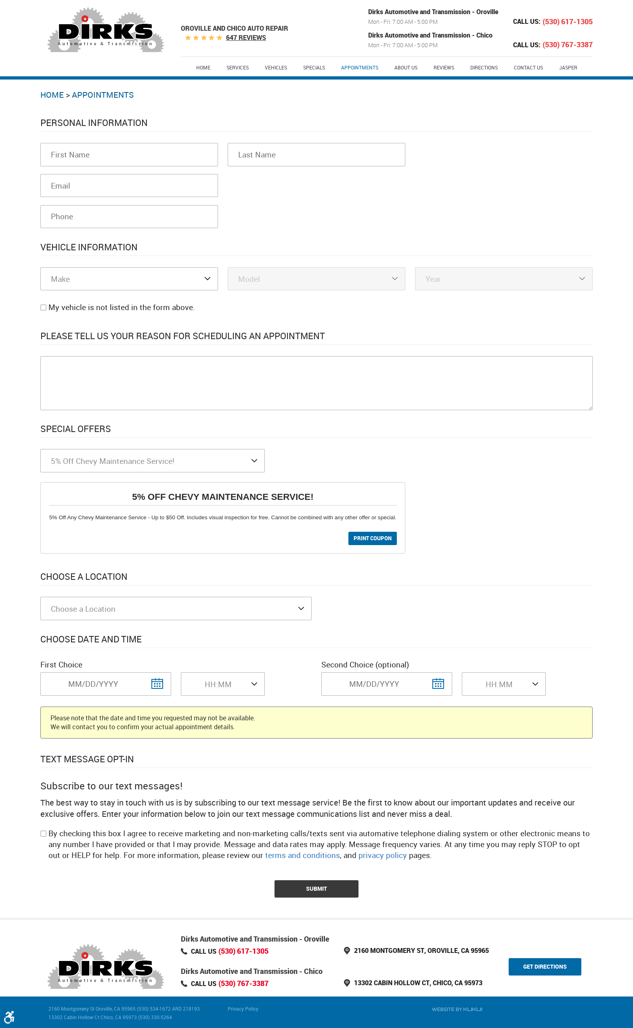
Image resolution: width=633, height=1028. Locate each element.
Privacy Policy (243, 1008)
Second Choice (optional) (365, 664)
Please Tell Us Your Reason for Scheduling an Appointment (182, 335)
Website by (457, 1009)
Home (203, 67)
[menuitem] (203, 67)
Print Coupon (373, 538)
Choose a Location (84, 576)
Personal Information (94, 122)
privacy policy (382, 855)
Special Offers (75, 428)
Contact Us (528, 67)
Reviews (444, 67)
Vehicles (276, 67)
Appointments (359, 67)
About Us (405, 67)
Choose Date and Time (91, 639)
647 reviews (246, 37)
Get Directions (545, 966)
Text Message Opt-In (87, 759)
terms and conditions (302, 855)
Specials (314, 67)
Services (237, 67)
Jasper (568, 67)
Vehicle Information (89, 247)
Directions (484, 67)
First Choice (61, 664)
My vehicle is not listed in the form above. (121, 307)
